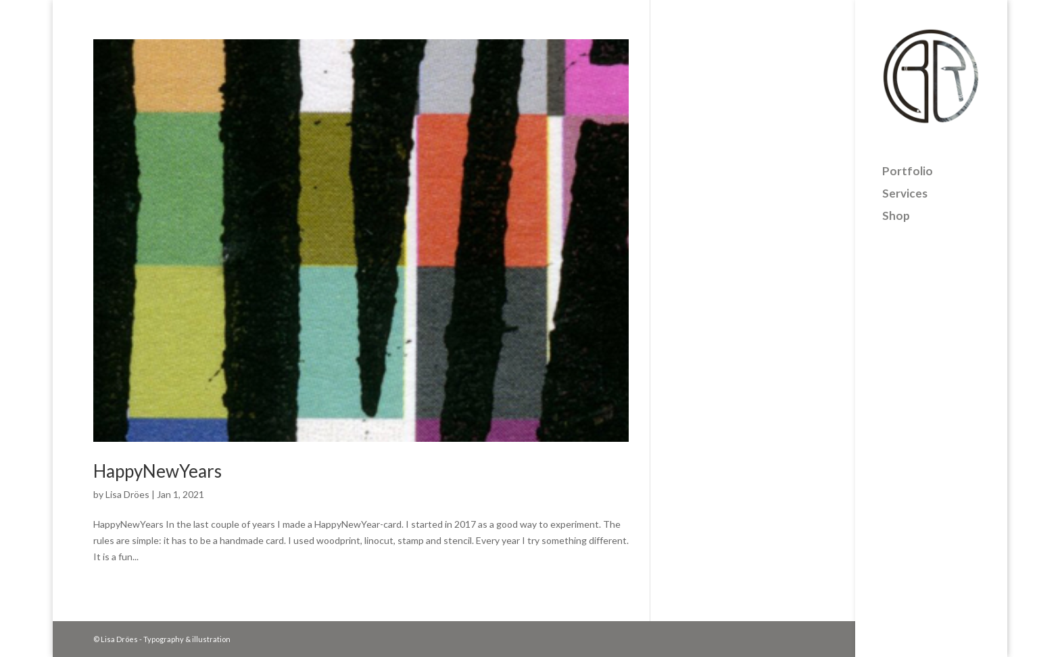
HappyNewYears (157, 471)
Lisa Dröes (127, 494)
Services (904, 185)
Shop (896, 207)
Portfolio (907, 162)
